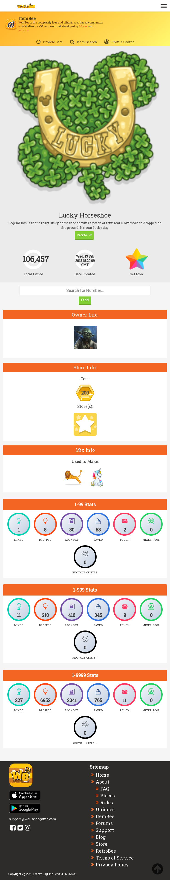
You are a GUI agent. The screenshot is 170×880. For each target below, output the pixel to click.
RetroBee (106, 851)
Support (105, 830)
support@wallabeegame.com (32, 819)
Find (85, 300)
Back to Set (84, 235)
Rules (106, 802)
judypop (23, 30)
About (102, 782)
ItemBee (105, 816)
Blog (101, 837)
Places (107, 796)
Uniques (105, 809)
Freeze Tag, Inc (43, 874)
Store (101, 844)
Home (102, 775)
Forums (104, 823)
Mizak (83, 26)
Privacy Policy (112, 865)
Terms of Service (115, 858)
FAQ (104, 789)
